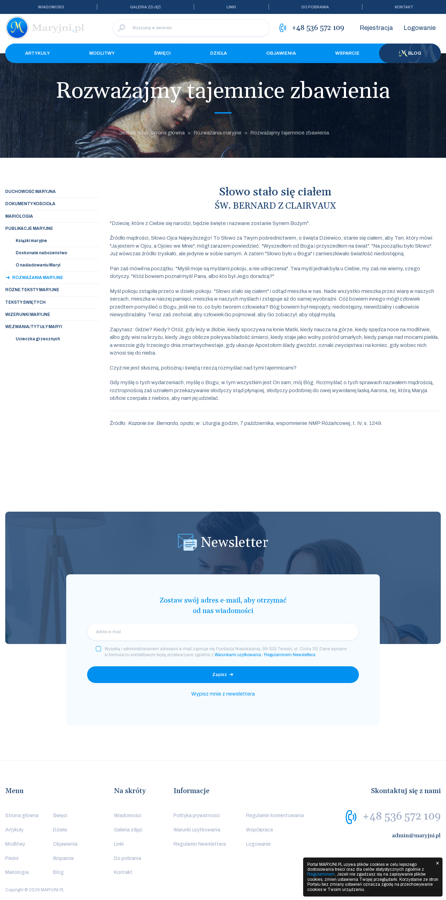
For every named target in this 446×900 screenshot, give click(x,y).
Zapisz (219, 674)
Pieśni (11, 858)
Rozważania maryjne (217, 132)
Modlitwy (102, 53)
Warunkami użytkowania (238, 654)
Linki (231, 7)
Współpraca (259, 829)
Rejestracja (376, 27)
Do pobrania (315, 7)
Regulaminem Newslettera (289, 654)
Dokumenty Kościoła (30, 203)
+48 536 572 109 (401, 816)
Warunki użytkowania (197, 829)
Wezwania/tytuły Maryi (33, 326)
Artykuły (37, 53)
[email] (223, 632)
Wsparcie (347, 53)
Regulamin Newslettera (200, 844)
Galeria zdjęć (145, 7)
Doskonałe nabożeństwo (41, 252)
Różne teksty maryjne (32, 289)
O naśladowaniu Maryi (38, 265)
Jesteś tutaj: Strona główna (152, 132)
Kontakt (404, 7)
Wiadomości (51, 7)
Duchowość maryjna (30, 191)
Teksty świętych (25, 302)
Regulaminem (321, 874)
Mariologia (19, 216)
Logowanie (419, 27)
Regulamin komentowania (275, 815)
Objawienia (281, 53)
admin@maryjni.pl (416, 835)
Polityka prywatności (197, 815)
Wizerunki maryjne (27, 314)
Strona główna (21, 815)
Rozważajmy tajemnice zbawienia (289, 132)
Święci (162, 53)
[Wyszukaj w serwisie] (191, 28)
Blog (410, 53)
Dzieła (218, 53)
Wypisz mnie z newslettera (223, 694)
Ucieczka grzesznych (38, 338)
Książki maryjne (31, 240)
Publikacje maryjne (29, 228)
